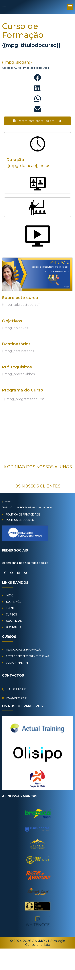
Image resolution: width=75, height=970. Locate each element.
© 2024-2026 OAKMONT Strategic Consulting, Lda (37, 943)
